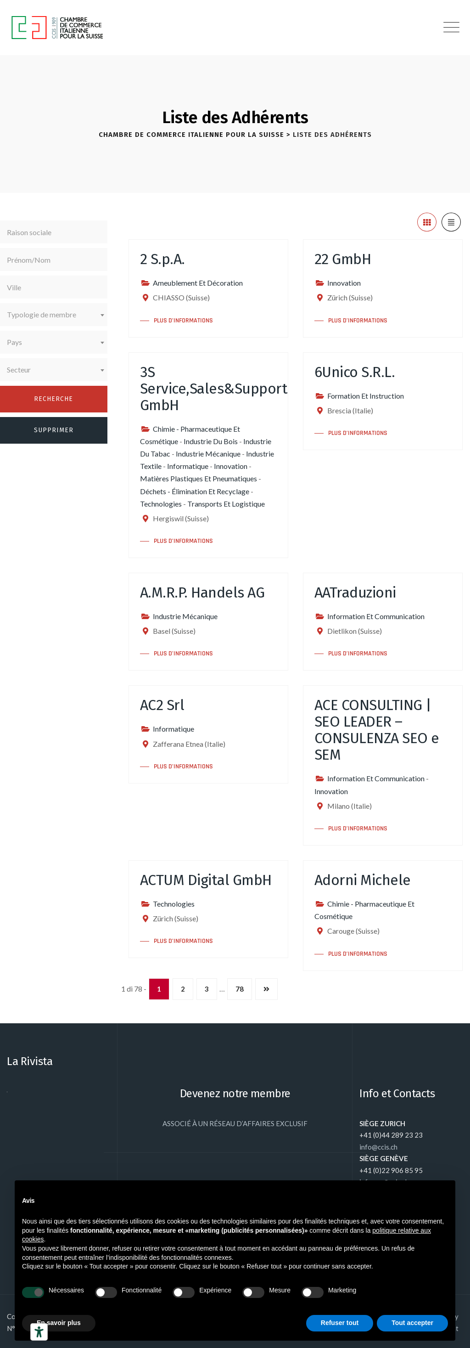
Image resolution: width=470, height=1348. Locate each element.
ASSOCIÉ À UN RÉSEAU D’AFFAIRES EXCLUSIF (235, 1123)
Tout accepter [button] (412, 1322)
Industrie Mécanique (208, 453)
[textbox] (53, 314)
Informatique (187, 466)
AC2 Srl (162, 705)
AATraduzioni (355, 592)
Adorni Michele (362, 880)
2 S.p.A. (162, 259)
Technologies (161, 503)
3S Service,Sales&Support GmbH (214, 388)
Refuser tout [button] (339, 1322)
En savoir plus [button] (59, 1322)
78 (239, 989)
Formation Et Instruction (365, 395)
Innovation (344, 282)
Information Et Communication (376, 616)
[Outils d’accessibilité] (39, 1332)
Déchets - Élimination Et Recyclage (194, 491)
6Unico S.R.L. (354, 372)
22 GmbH (342, 259)
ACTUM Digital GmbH (206, 880)
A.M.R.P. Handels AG (202, 592)
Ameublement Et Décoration (198, 282)
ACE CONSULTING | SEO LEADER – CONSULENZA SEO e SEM (376, 729)
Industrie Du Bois (211, 441)
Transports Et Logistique (226, 503)
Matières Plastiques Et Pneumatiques (198, 478)
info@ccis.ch (378, 1147)
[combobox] (53, 314)
